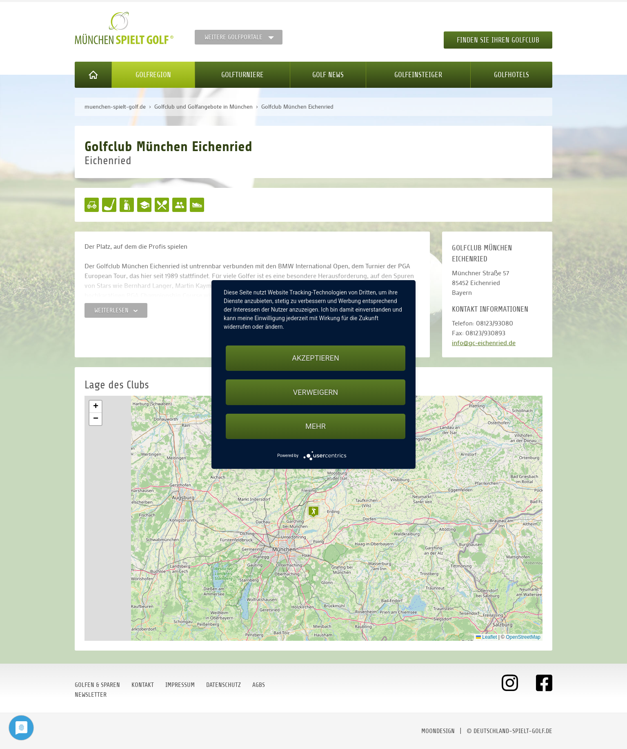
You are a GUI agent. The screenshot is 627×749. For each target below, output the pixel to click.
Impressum (180, 685)
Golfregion (153, 75)
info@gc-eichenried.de (484, 342)
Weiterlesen (116, 310)
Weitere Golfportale (233, 37)
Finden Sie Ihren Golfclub (498, 40)
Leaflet (486, 637)
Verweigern (315, 392)
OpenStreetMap (523, 637)
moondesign (438, 731)
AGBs (258, 685)
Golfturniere (242, 75)
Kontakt (142, 685)
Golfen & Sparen (97, 685)
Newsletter (91, 694)
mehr (315, 426)
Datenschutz (223, 685)
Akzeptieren (315, 358)
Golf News (328, 75)
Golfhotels (511, 75)
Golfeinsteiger (418, 75)
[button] (313, 511)
